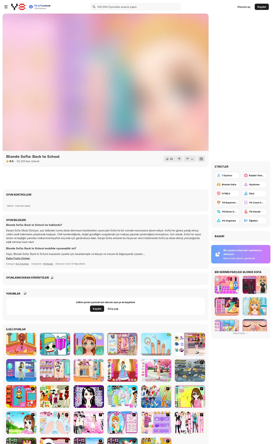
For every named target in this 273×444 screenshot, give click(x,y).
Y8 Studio (48, 263)
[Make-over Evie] (122, 422)
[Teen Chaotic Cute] (190, 344)
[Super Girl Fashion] (55, 396)
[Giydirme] (254, 184)
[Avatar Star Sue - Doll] (21, 396)
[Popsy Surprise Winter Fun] (55, 344)
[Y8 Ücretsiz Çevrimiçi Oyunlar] (18, 7)
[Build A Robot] (190, 370)
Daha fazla (240, 333)
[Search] (94, 7)
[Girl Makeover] (156, 422)
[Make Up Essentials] (89, 396)
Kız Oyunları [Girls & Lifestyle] (22, 263)
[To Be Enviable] (190, 396)
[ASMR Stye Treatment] (122, 344)
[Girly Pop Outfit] (89, 370)
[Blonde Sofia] (227, 184)
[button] (18, 258)
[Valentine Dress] (89, 422)
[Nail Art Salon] (55, 422)
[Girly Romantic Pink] (156, 370)
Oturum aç (244, 6)
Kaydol (262, 6)
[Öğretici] (254, 220)
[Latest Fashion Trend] (156, 396)
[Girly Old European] (122, 370)
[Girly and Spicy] (55, 370)
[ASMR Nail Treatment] (156, 344)
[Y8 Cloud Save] (254, 202)
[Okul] (254, 193)
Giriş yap (113, 308)
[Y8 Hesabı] (254, 211)
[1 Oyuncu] (227, 175)
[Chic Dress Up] (190, 422)
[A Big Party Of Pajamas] (122, 396)
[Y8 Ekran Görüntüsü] (227, 211)
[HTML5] (227, 193)
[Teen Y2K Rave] (21, 370)
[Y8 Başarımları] (227, 202)
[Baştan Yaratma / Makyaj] (254, 175)
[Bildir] (190, 159)
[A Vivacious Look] (21, 422)
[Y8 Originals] (227, 220)
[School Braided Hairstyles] (21, 344)
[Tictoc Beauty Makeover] (89, 344)
